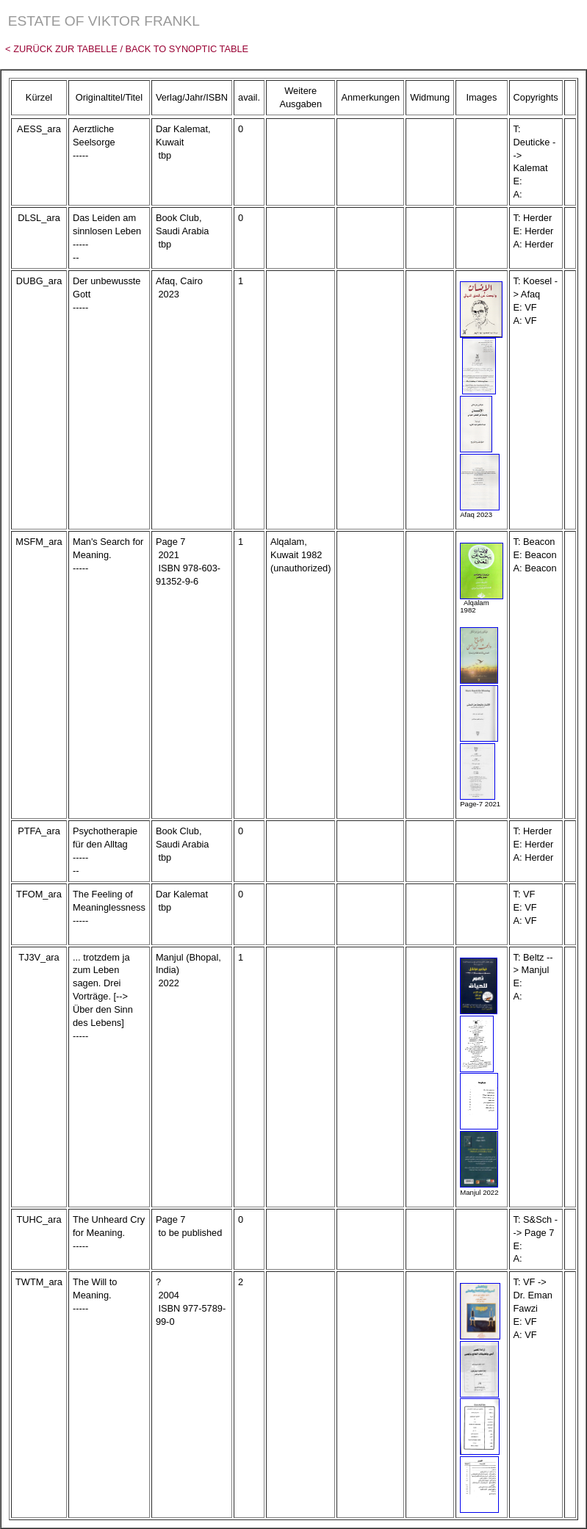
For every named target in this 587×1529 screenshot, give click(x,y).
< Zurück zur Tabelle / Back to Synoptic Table (124, 48)
